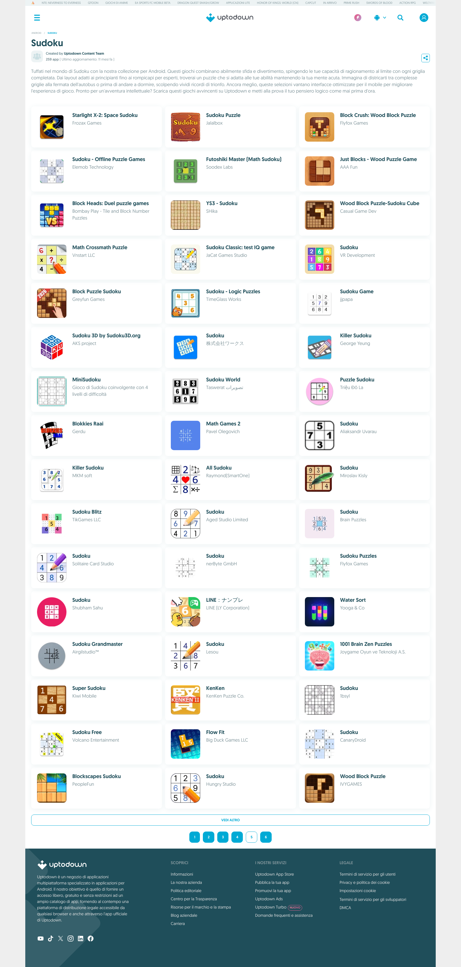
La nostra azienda (186, 882)
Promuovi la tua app (273, 890)
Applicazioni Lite (238, 3)
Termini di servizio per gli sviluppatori (373, 899)
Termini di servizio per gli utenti (367, 874)
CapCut (310, 3)
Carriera (178, 923)
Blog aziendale (184, 915)
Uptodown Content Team (84, 53)
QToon (93, 3)
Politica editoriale (186, 890)
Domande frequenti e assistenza (284, 915)
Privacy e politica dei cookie (365, 882)
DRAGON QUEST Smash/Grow (198, 3)
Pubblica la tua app (272, 882)
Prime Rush (351, 3)
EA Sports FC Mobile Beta (153, 3)
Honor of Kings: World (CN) (277, 3)
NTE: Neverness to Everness (61, 3)
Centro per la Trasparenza (194, 898)
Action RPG (408, 3)
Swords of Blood (379, 3)
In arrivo (330, 3)
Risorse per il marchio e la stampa (201, 907)
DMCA (345, 907)
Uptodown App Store (274, 874)
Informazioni (182, 874)
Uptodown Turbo (278, 907)
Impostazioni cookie (358, 890)
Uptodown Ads (269, 898)
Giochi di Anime (117, 3)
